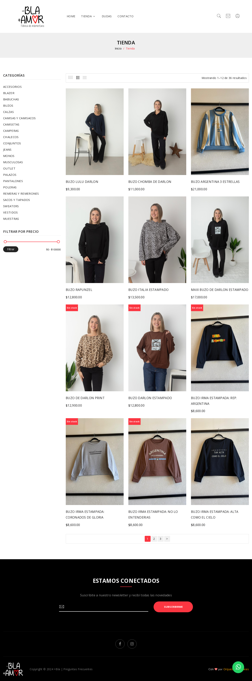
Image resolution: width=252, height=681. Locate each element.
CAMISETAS (11, 124)
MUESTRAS (11, 219)
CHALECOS (11, 137)
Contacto (125, 16)
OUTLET (9, 168)
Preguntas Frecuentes (78, 668)
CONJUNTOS (12, 143)
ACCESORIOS (12, 87)
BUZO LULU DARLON (82, 182)
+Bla (57, 668)
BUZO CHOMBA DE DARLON (150, 182)
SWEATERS (11, 206)
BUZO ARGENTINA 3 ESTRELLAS (215, 182)
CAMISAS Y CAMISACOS (19, 118)
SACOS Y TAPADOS (16, 200)
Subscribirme (173, 605)
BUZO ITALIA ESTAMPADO (148, 289)
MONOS (9, 156)
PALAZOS (9, 175)
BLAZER (8, 93)
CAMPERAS (11, 131)
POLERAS (10, 187)
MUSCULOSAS (13, 162)
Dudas (107, 16)
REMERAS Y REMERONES (21, 193)
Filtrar (10, 249)
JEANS (7, 149)
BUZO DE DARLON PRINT (85, 397)
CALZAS (8, 112)
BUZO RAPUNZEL (79, 289)
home (71, 16)
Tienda (88, 16)
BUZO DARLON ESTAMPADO (150, 397)
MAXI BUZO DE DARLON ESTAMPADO (220, 289)
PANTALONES (13, 181)
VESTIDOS (10, 212)
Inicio (118, 48)
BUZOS (8, 105)
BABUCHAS (11, 99)
